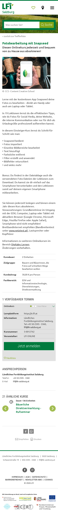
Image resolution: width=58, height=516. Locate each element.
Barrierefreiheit (14, 479)
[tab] (29, 306)
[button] (29, 306)
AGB (28, 476)
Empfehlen (22, 439)
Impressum (17, 476)
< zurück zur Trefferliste (14, 36)
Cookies (48, 479)
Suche (46, 25)
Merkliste (11, 358)
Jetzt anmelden (29, 346)
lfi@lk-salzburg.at (32, 327)
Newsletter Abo (33, 479)
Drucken (35, 439)
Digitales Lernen (20, 244)
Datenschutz (39, 476)
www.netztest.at (18, 230)
